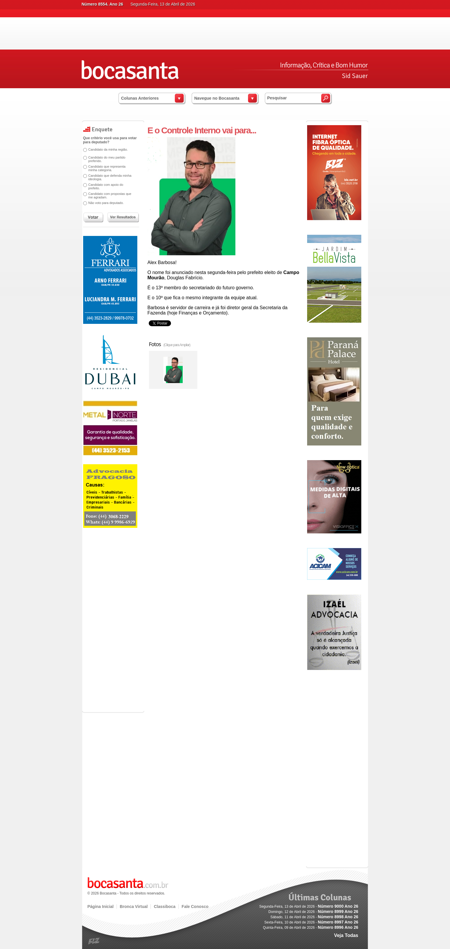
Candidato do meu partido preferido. (107, 159)
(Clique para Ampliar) (176, 345)
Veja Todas (346, 935)
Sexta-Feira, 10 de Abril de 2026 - (311, 922)
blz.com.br (94, 941)
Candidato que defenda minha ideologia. (109, 177)
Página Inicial (101, 906)
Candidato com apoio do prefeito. (105, 186)
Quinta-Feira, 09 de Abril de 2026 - (310, 928)
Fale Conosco (195, 906)
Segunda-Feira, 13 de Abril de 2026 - (308, 906)
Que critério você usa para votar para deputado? (110, 140)
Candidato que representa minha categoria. (107, 168)
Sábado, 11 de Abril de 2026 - (314, 917)
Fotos (169, 344)
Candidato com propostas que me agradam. (109, 195)
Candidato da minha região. (108, 149)
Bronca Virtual (134, 906)
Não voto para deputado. (106, 203)
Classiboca (164, 906)
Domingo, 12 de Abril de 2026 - (313, 912)
